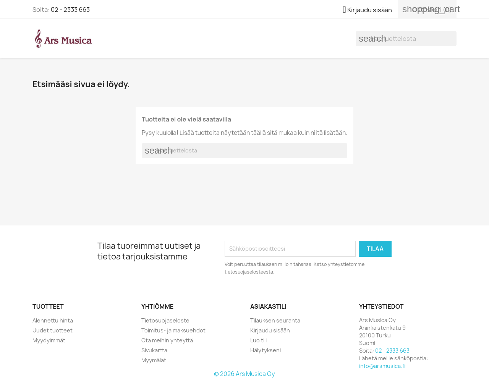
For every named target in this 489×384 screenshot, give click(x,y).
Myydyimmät (48, 340)
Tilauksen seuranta (275, 320)
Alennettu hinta (52, 320)
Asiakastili (268, 306)
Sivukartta (154, 350)
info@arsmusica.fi (382, 365)
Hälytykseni (265, 350)
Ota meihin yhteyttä (167, 340)
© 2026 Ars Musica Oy (244, 374)
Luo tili (258, 340)
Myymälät (153, 360)
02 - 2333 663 (70, 9)
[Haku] (406, 38)
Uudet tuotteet (52, 330)
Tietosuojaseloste (165, 320)
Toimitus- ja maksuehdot (173, 330)
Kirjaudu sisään (270, 330)
